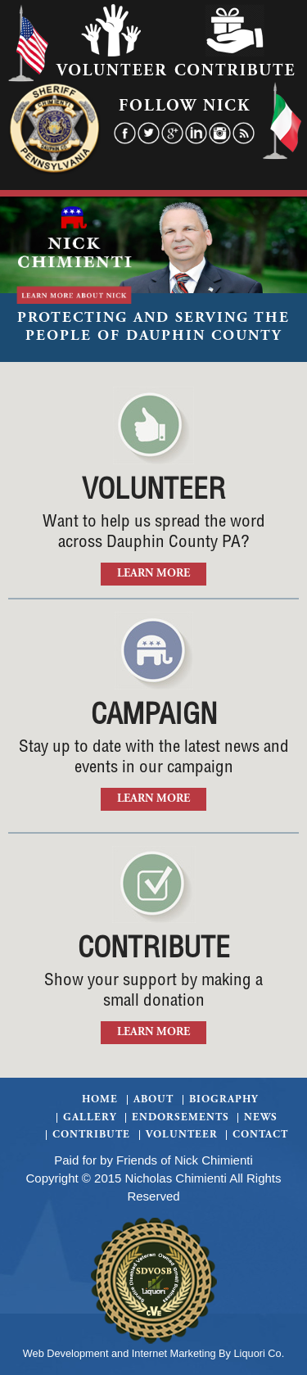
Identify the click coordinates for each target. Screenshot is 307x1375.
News (261, 1118)
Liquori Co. (259, 1353)
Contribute (91, 1135)
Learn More (153, 574)
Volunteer (182, 1135)
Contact (260, 1135)
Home (100, 1100)
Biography (223, 1100)
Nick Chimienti (213, 1160)
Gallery (89, 1118)
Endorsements (180, 1118)
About (153, 1100)
